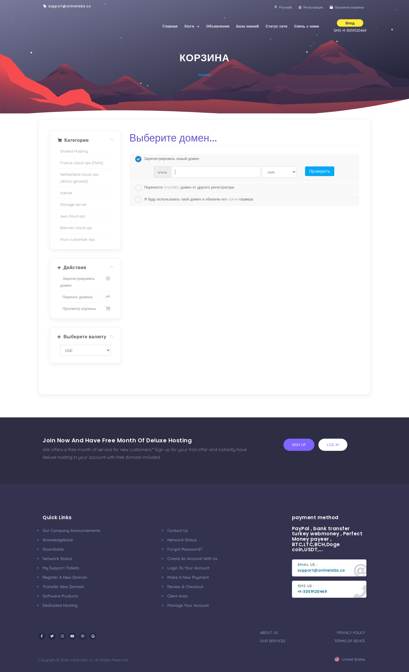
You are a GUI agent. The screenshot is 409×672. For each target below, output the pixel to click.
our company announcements (72, 530)
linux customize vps (77, 239)
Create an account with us (192, 558)
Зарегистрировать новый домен (167, 159)
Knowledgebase (58, 539)
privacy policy (351, 632)
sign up (299, 444)
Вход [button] (349, 23)
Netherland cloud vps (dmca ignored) (79, 177)
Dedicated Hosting (60, 605)
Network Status (57, 558)
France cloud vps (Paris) (81, 162)
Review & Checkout (185, 586)
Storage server (73, 204)
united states (350, 659)
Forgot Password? (184, 549)
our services (272, 641)
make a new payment (188, 577)
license (66, 192)
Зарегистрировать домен (85, 281)
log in (333, 444)
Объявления (217, 26)
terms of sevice (349, 641)
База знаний (247, 26)
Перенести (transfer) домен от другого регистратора (184, 188)
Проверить (319, 171)
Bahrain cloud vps (76, 227)
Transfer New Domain (63, 586)
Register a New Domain (65, 577)
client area (177, 596)
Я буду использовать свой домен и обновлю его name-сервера (194, 199)
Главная (170, 26)
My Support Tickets (61, 567)
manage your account (188, 605)
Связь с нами (306, 26)
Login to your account (188, 567)
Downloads (53, 549)
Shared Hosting (74, 151)
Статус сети (276, 26)
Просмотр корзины (85, 308)
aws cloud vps (72, 216)
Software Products (60, 596)
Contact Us (177, 530)
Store (191, 26)
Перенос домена (85, 296)
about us (269, 632)
